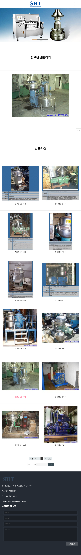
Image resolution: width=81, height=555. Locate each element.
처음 (31, 459)
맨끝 (49, 459)
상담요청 (72, 544)
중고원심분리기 (20, 204)
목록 (78, 131)
